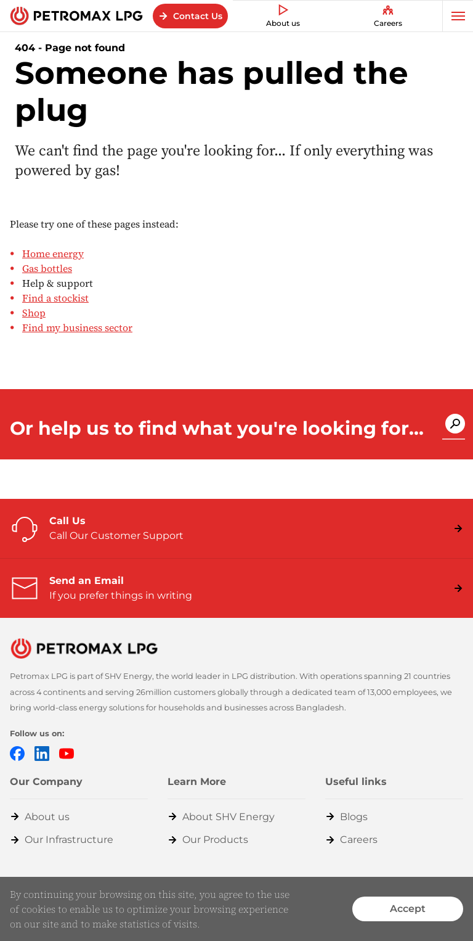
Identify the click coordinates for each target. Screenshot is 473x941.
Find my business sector (77, 327)
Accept (408, 908)
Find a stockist (55, 298)
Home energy (53, 253)
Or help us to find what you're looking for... (217, 428)
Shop (34, 312)
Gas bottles (47, 268)
